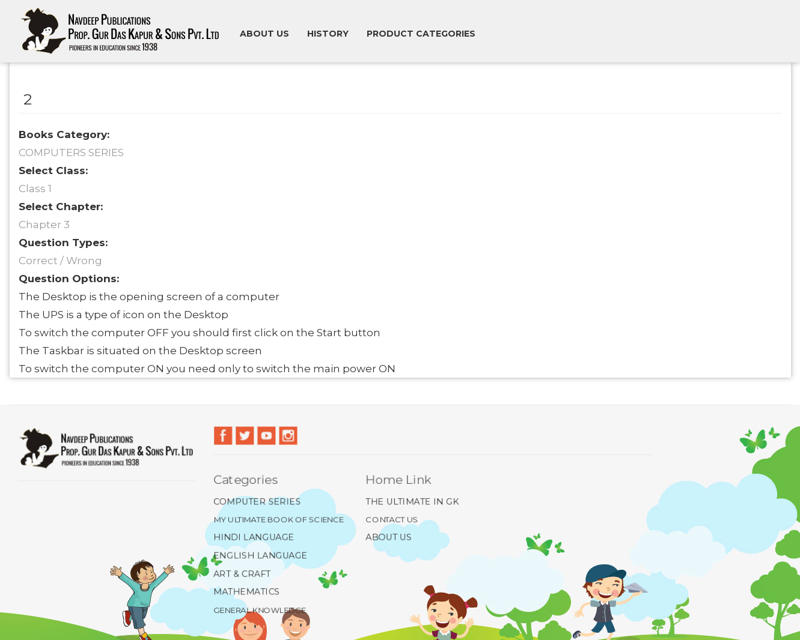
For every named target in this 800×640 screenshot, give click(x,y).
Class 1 (35, 189)
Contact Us (391, 519)
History (328, 33)
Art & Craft (240, 574)
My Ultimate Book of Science (277, 519)
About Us (388, 537)
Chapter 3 (44, 225)
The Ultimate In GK (412, 500)
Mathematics (244, 592)
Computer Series (255, 500)
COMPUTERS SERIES (71, 152)
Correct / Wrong (60, 261)
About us (264, 33)
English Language (258, 555)
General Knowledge (257, 610)
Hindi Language (252, 537)
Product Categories (421, 33)
